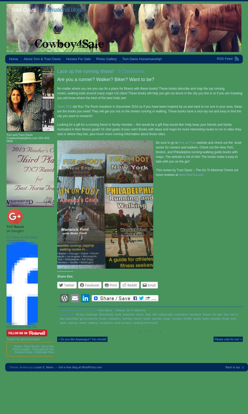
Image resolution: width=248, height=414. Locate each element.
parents (157, 318)
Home (13, 59)
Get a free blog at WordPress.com (80, 367)
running (177, 318)
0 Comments (131, 71)
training (73, 322)
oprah (146, 318)
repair (166, 318)
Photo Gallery (106, 59)
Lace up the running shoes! (85, 71)
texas (225, 318)
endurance (181, 314)
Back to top (233, 367)
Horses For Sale (78, 59)
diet (154, 314)
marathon (114, 318)
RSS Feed (225, 59)
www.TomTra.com (191, 175)
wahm (83, 322)
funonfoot (72, 318)
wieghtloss (106, 322)
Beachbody (106, 314)
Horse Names (49, 346)
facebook (195, 314)
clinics (140, 314)
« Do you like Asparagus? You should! (82, 339)
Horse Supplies (22, 349)
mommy (127, 318)
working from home (145, 322)
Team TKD (65, 106)
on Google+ (15, 231)
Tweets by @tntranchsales (23, 339)
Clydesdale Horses (45, 352)
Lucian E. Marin (43, 367)
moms (137, 318)
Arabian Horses (24, 352)
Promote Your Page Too (22, 326)
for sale (217, 314)
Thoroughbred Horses (44, 349)
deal (148, 314)
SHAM (187, 318)
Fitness (120, 310)
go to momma (88, 318)
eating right (166, 314)
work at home (123, 322)
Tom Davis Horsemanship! (142, 59)
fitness (207, 314)
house (103, 318)
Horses (18, 346)
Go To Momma (136, 310)
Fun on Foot (187, 143)
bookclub (128, 314)
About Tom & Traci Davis (42, 59)
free (226, 314)
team (206, 318)
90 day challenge (87, 314)
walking (93, 322)
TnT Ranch (15, 227)
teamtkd (215, 318)
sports (197, 318)
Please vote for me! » (228, 339)
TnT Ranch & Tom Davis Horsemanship (22, 239)
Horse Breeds (32, 346)
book (118, 314)
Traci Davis (23, 10)
